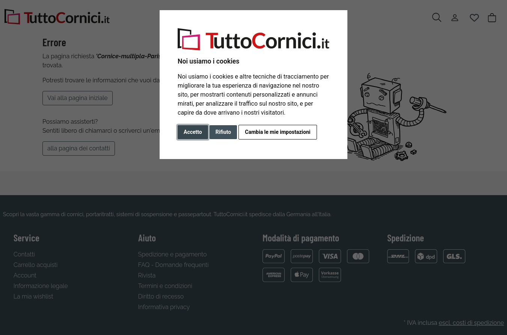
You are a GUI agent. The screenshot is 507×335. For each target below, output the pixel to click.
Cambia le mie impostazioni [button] (277, 132)
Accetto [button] (193, 132)
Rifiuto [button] (223, 132)
